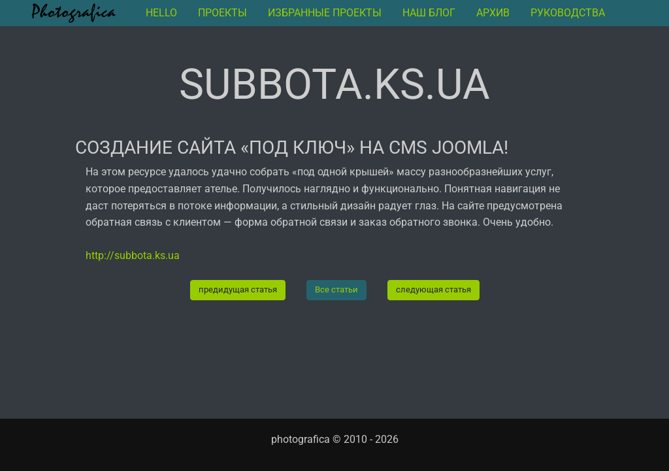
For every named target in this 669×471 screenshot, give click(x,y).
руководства (567, 13)
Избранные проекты (325, 13)
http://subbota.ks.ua (133, 255)
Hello (161, 13)
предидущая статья (238, 289)
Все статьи (336, 289)
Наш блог (428, 13)
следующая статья (433, 289)
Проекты (222, 13)
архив (493, 13)
